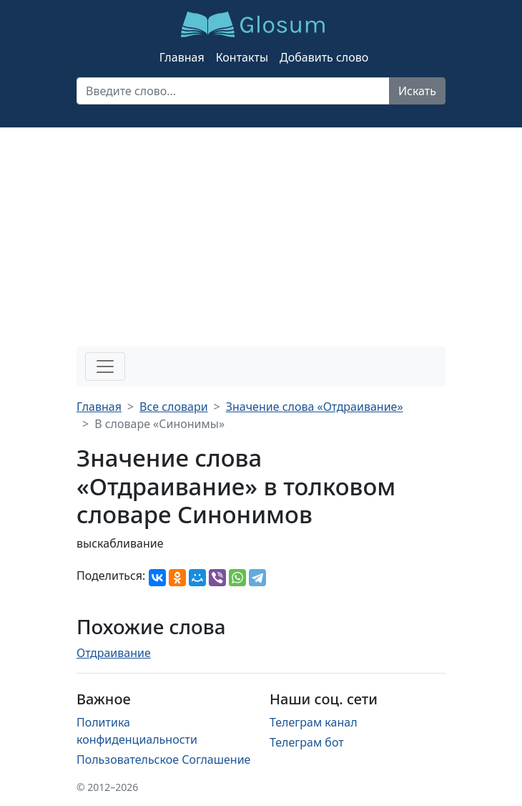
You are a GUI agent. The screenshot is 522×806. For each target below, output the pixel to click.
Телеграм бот (307, 742)
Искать (417, 91)
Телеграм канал (314, 722)
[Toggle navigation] (105, 366)
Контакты (242, 57)
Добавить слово (324, 57)
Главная (182, 57)
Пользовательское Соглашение (163, 759)
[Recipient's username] (233, 91)
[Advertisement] (261, 235)
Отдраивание (114, 653)
